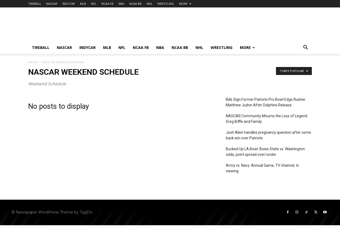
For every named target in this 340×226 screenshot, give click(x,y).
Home (32, 62)
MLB (83, 4)
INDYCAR (68, 4)
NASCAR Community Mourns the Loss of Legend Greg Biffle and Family (266, 119)
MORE (185, 4)
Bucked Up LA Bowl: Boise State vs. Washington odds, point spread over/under (265, 152)
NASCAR (51, 4)
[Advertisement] (215, 27)
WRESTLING (166, 4)
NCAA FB (107, 4)
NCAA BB (135, 4)
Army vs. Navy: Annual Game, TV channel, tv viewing (262, 168)
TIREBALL (34, 4)
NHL (149, 4)
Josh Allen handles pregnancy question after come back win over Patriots (268, 135)
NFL (93, 4)
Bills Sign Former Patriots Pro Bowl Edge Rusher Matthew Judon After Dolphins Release (265, 102)
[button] (305, 48)
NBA (121, 4)
